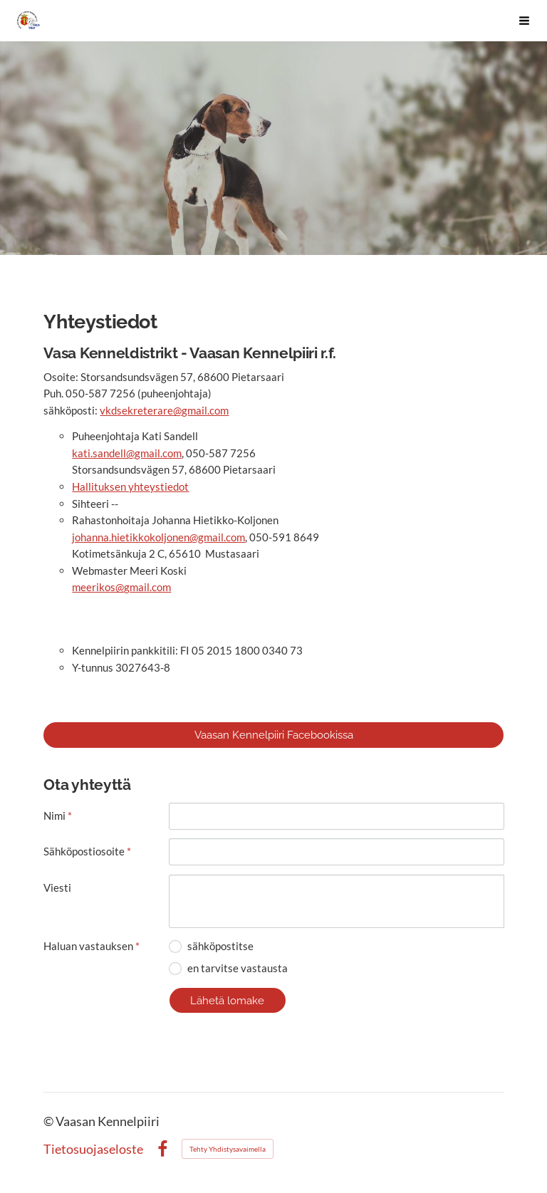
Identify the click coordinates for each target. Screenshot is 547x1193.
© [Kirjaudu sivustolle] (49, 1121)
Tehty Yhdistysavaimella (227, 1149)
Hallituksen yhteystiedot (130, 486)
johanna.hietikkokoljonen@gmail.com (158, 537)
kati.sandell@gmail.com (127, 453)
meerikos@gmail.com (121, 586)
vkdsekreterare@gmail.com (164, 410)
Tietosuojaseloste (93, 1149)
